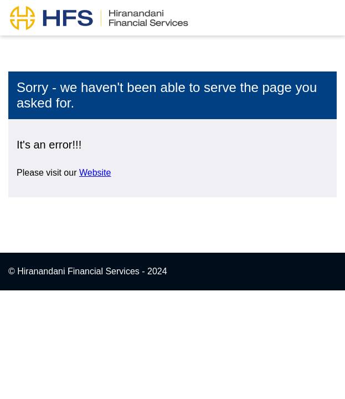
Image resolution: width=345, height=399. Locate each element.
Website (95, 172)
